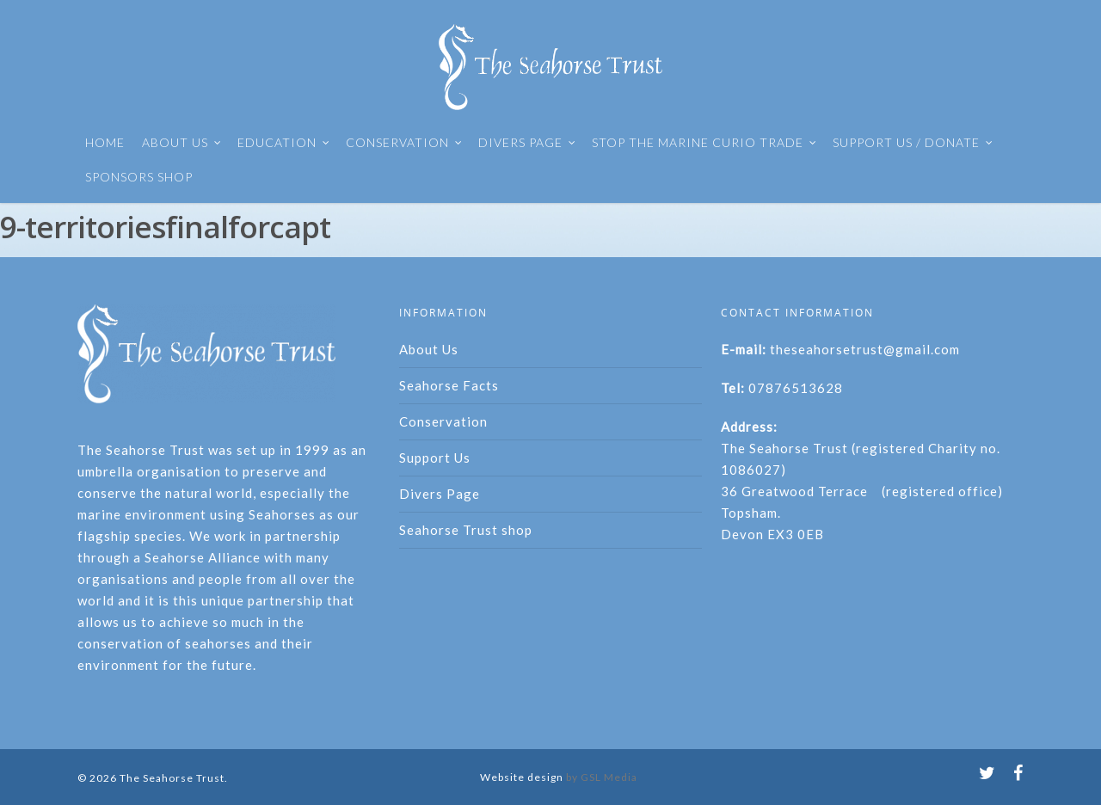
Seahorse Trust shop (465, 530)
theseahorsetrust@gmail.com (865, 349)
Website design (521, 777)
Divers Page (439, 493)
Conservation (443, 421)
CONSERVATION (404, 142)
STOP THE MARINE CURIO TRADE (704, 142)
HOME (105, 142)
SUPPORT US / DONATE (913, 142)
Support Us (435, 457)
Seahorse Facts (449, 385)
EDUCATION (283, 142)
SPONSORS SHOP (139, 176)
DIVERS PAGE (527, 142)
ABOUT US (182, 142)
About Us (428, 349)
